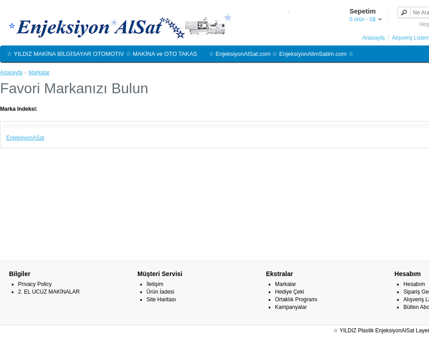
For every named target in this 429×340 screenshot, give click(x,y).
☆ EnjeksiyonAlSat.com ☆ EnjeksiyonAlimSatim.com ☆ (281, 53)
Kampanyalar (291, 307)
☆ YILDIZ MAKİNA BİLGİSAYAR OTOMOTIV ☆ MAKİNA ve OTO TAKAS (102, 53)
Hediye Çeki (289, 292)
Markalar (39, 72)
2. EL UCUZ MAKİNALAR (49, 292)
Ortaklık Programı (296, 299)
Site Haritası (161, 299)
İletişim (154, 284)
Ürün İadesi (160, 292)
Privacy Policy (35, 284)
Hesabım (414, 284)
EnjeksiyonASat (25, 138)
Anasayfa (373, 38)
